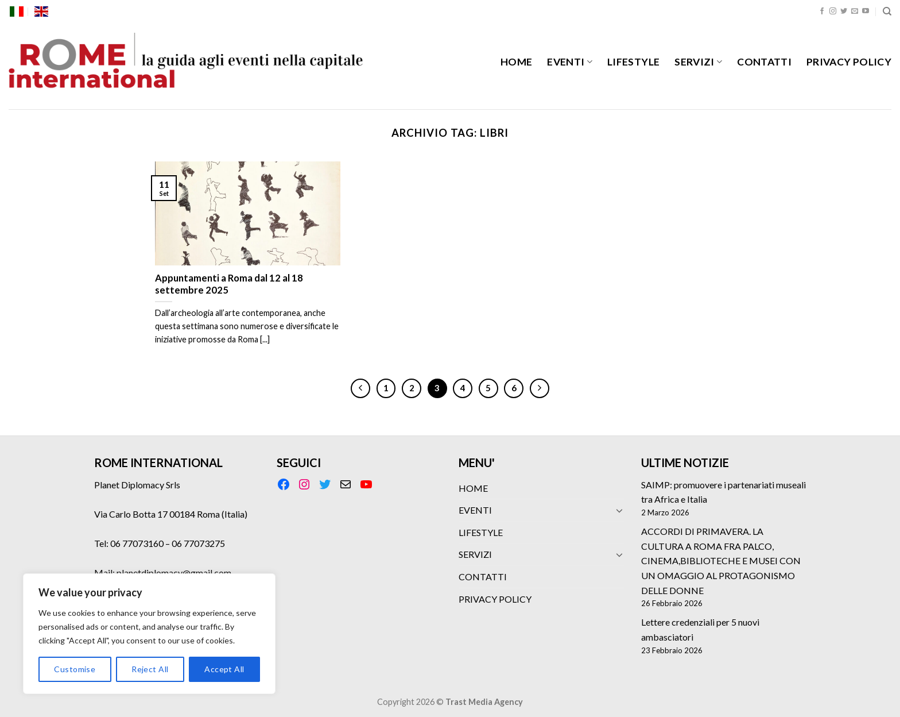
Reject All (149, 669)
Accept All (224, 669)
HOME (516, 62)
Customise (74, 669)
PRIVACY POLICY (848, 62)
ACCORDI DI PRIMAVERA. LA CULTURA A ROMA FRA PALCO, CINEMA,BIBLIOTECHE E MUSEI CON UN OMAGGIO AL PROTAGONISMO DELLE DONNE (721, 560)
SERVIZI (698, 62)
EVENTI (569, 62)
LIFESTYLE (633, 62)
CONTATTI (764, 62)
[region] (149, 633)
